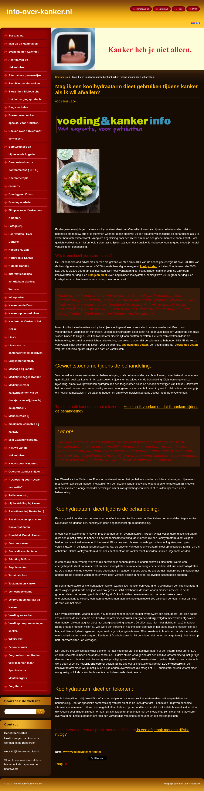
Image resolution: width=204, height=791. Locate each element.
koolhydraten (148, 266)
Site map (163, 9)
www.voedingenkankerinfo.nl (82, 751)
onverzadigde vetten (135, 344)
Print (194, 9)
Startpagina (61, 77)
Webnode (194, 783)
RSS (180, 9)
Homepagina (142, 9)
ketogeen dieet (98, 275)
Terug (59, 764)
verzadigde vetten (186, 344)
